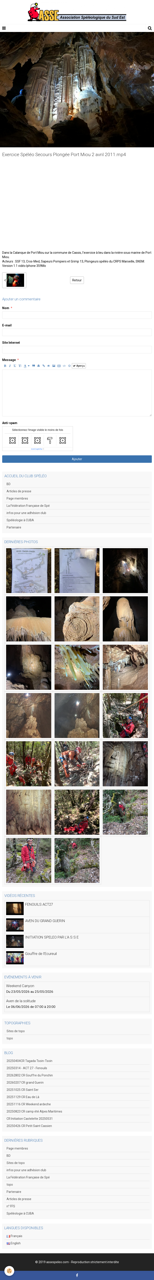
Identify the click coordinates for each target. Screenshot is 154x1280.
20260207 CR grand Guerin (25, 1082)
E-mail (7, 325)
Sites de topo (16, 1031)
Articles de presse (19, 491)
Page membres (17, 498)
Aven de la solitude (21, 1001)
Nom (5, 308)
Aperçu (79, 365)
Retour (77, 280)
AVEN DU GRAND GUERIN (45, 921)
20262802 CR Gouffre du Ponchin (30, 1075)
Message (9, 360)
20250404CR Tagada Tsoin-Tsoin (29, 1061)
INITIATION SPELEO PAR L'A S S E (52, 937)
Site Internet (11, 342)
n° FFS (11, 1206)
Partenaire (14, 527)
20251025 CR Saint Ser (23, 1090)
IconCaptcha (36, 449)
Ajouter (77, 459)
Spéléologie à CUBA (20, 520)
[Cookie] (9, 1271)
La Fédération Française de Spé (28, 505)
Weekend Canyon (20, 986)
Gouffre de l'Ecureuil (41, 953)
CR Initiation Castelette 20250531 (30, 1118)
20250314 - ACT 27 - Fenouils (27, 1068)
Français (14, 1236)
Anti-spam (9, 423)
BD (9, 484)
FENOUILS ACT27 (39, 904)
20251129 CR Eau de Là (23, 1097)
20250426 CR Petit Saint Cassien (29, 1126)
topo (10, 1038)
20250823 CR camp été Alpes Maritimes (34, 1111)
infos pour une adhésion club (26, 513)
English (14, 1243)
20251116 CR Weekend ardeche (29, 1104)
